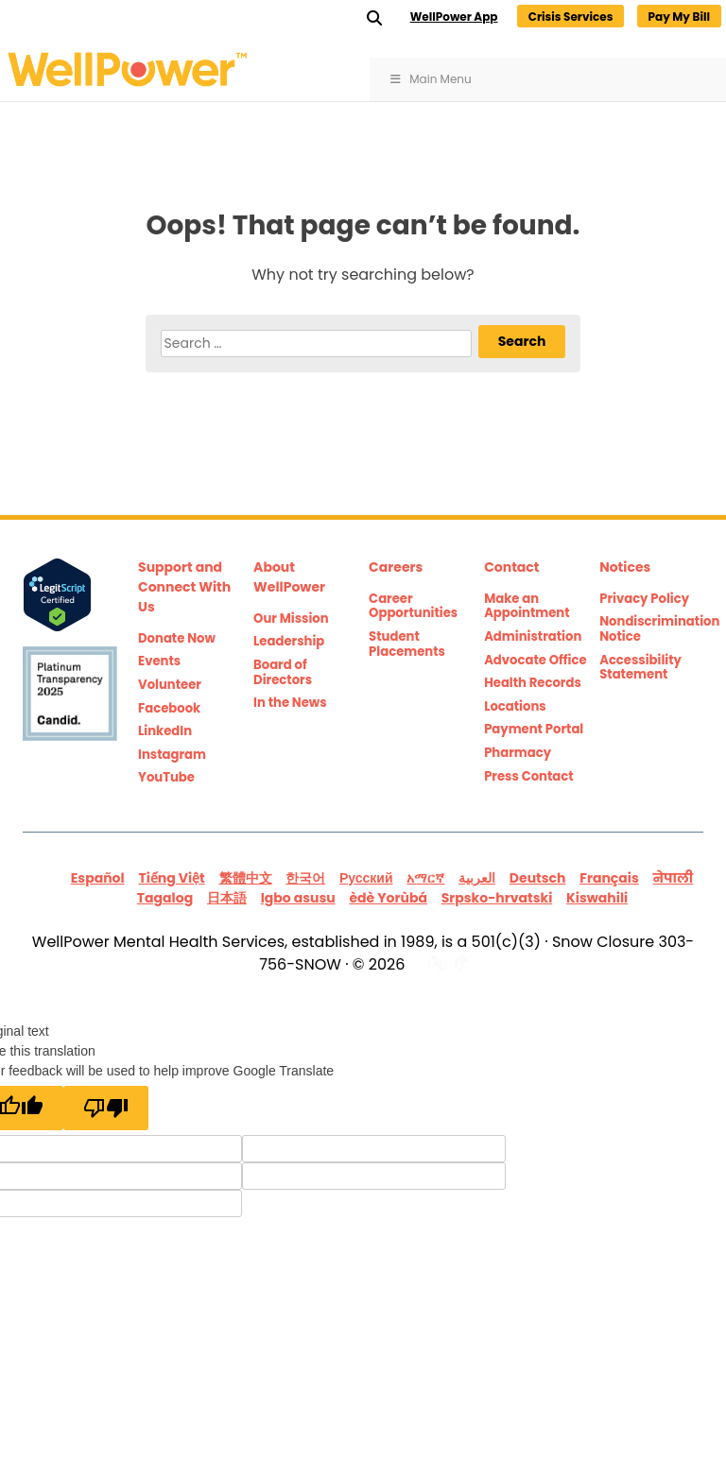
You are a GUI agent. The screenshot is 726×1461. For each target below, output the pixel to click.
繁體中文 (245, 877)
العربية (476, 877)
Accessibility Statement (640, 667)
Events (159, 661)
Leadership (288, 641)
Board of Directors (282, 672)
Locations (515, 706)
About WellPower (289, 577)
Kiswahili (597, 897)
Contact (511, 567)
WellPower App (454, 17)
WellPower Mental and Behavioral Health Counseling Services (160, 69)
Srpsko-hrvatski (497, 897)
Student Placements (407, 644)
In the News (290, 703)
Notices (624, 567)
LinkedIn (165, 731)
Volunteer (169, 685)
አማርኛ (425, 877)
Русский (366, 877)
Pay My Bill (679, 17)
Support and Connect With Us (184, 587)
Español (98, 877)
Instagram (172, 755)
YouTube (166, 777)
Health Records (532, 683)
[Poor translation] (105, 1108)
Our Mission (291, 619)
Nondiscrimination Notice (651, 629)
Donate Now (177, 638)
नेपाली (673, 877)
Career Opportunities (413, 606)
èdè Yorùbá (387, 897)
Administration (532, 637)
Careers (396, 567)
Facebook (169, 708)
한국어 (305, 877)
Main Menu (430, 79)
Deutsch (538, 877)
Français (609, 877)
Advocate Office (535, 660)
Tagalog (165, 897)
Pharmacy (517, 753)
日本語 (227, 897)
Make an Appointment (527, 606)
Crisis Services (571, 17)
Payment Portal (533, 729)
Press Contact (529, 776)
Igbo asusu (298, 897)
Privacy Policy (644, 599)
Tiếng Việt (171, 877)
